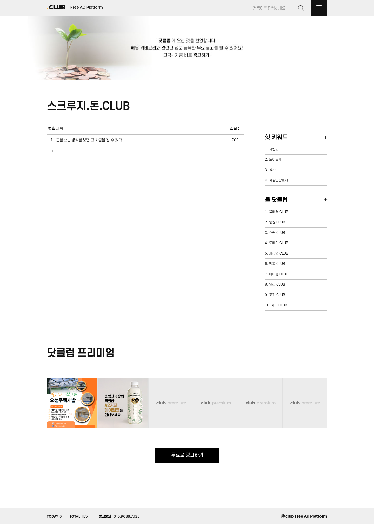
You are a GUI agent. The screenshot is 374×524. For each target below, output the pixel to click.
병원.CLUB (277, 222)
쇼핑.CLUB (277, 233)
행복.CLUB (277, 264)
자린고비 (275, 149)
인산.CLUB (277, 285)
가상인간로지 (278, 180)
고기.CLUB (277, 295)
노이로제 (275, 160)
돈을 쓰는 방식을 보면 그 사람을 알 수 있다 (89, 140)
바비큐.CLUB (278, 274)
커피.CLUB (279, 305)
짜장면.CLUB (278, 253)
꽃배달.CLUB (278, 212)
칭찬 (272, 170)
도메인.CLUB (278, 243)
